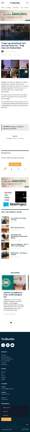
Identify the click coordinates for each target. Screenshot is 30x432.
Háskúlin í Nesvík (11, 138)
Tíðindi (3, 7)
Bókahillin (16, 7)
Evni (2, 374)
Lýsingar (3, 362)
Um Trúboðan (5, 360)
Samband (4, 364)
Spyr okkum (15, 164)
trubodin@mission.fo (7, 388)
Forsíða (3, 355)
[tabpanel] (14, 297)
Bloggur (8, 7)
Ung (21, 7)
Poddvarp (10, 54)
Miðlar (3, 379)
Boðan (27, 7)
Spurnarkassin (5, 357)
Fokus (3, 375)
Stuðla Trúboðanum (7, 359)
